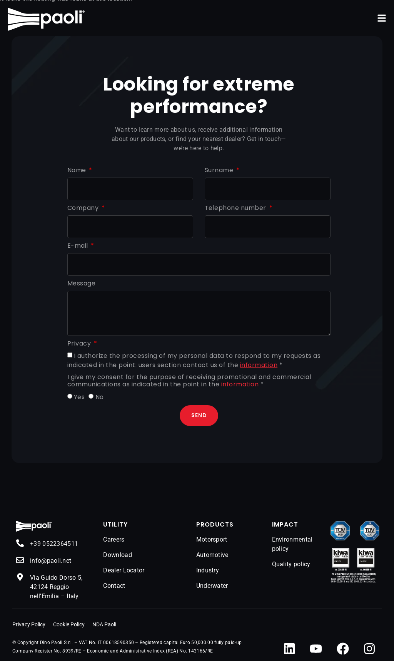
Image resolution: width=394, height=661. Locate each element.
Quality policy (291, 564)
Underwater (212, 585)
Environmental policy (292, 544)
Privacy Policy (28, 624)
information (259, 365)
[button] (381, 18)
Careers (113, 539)
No (99, 397)
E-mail (78, 246)
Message (81, 284)
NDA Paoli (104, 624)
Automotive (212, 555)
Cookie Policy (69, 624)
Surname (220, 170)
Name (77, 170)
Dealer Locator (123, 570)
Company (83, 208)
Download (117, 555)
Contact (114, 585)
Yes (79, 397)
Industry (207, 570)
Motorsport (211, 539)
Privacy (80, 344)
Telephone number (236, 208)
